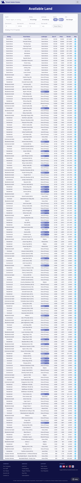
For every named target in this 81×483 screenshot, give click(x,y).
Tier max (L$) (44, 23)
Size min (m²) (8, 23)
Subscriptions (25, 475)
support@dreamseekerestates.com (69, 470)
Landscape (43, 17)
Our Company (6, 466)
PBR (55, 19)
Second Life (6, 473)
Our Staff (5, 468)
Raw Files (24, 473)
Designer (61, 19)
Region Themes (26, 471)
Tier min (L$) (32, 23)
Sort (66, 17)
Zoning (30, 17)
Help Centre (44, 466)
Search (6, 17)
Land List (24, 466)
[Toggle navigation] (77, 2)
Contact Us (6, 475)
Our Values (6, 471)
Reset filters (57, 26)
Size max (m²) (20, 23)
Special (54, 17)
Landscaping (25, 468)
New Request (44, 468)
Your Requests (44, 471)
